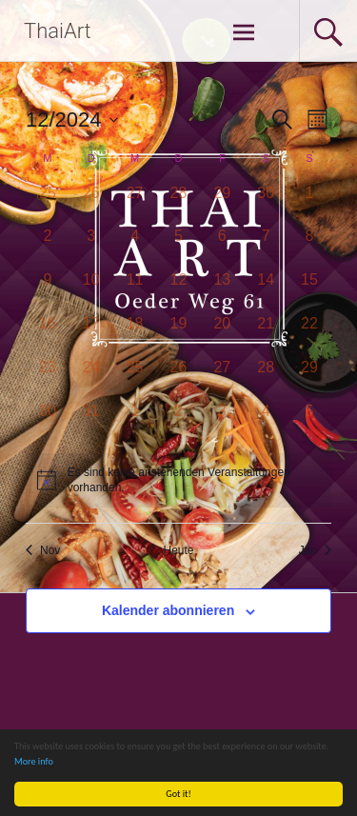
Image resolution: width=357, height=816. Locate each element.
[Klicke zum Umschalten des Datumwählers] (72, 119)
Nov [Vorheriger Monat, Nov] (43, 550)
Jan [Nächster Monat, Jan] (315, 550)
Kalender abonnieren (168, 610)
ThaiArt (57, 31)
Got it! (179, 793)
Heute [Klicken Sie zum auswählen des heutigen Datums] (178, 550)
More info (33, 761)
